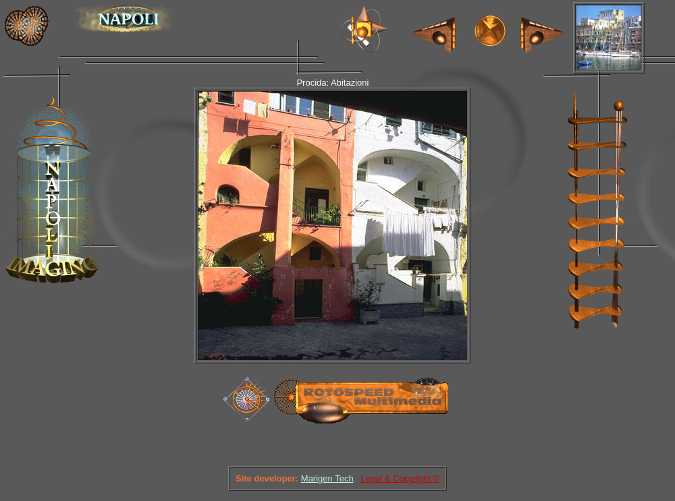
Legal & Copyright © (399, 478)
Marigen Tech (327, 478)
